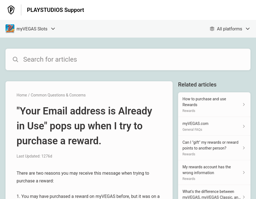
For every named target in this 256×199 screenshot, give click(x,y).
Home (22, 95)
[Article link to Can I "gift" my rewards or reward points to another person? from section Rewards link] (214, 148)
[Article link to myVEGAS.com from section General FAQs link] (214, 126)
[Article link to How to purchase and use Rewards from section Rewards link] (214, 104)
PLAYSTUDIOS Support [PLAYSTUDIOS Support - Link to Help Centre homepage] (55, 10)
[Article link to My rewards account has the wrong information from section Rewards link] (214, 172)
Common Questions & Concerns (58, 95)
